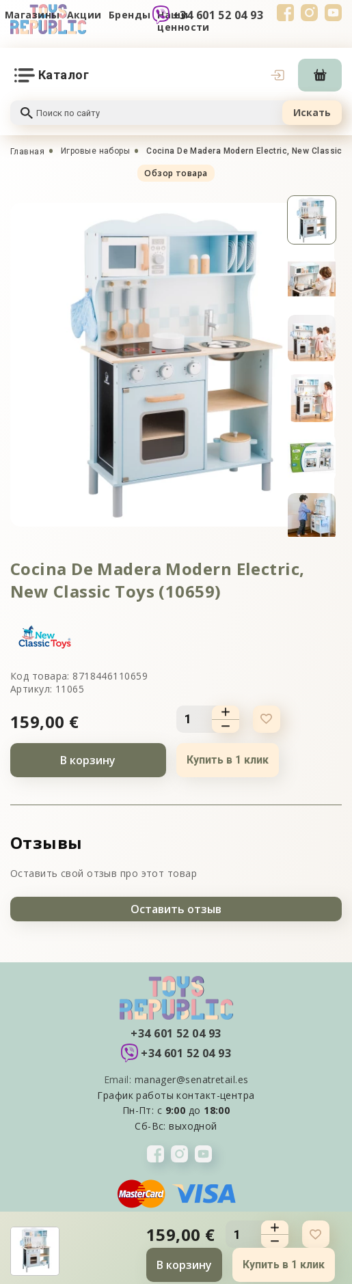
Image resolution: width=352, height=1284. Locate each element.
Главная (27, 151)
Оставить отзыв (176, 909)
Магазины (32, 14)
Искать (312, 112)
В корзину (88, 760)
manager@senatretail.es (192, 1079)
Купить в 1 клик (228, 759)
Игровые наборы (95, 151)
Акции (84, 14)
